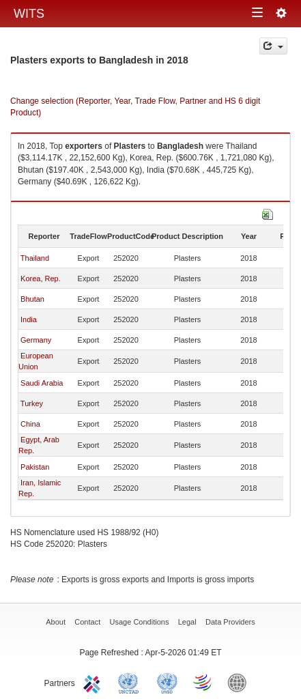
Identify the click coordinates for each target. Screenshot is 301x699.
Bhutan (32, 299)
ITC (94, 682)
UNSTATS (167, 682)
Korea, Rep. (40, 278)
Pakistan (34, 467)
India (28, 319)
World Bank (240, 682)
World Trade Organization (203, 682)
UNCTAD (131, 682)
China (30, 424)
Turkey (31, 403)
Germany (35, 340)
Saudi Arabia (41, 383)
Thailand (34, 258)
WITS (29, 13)
